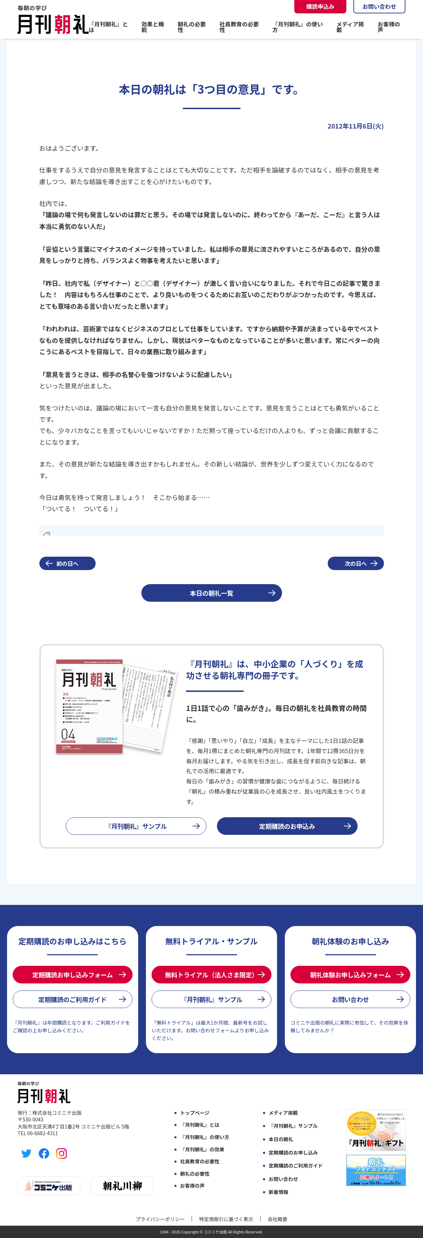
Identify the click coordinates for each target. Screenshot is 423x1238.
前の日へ (67, 563)
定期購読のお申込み (287, 826)
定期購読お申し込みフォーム (72, 974)
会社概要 (277, 1219)
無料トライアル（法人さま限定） (211, 974)
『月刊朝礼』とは (108, 26)
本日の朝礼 (281, 1139)
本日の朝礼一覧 (211, 593)
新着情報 (278, 1192)
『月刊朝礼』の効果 (202, 1149)
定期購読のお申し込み (293, 1152)
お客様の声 (389, 26)
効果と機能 (152, 26)
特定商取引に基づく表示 (226, 1219)
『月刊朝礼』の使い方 (297, 26)
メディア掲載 (350, 26)
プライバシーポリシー (160, 1219)
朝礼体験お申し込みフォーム (350, 974)
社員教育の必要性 (239, 26)
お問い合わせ (379, 6)
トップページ (195, 1112)
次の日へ (356, 563)
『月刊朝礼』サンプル (136, 826)
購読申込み (320, 6)
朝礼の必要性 (192, 26)
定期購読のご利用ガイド (72, 999)
